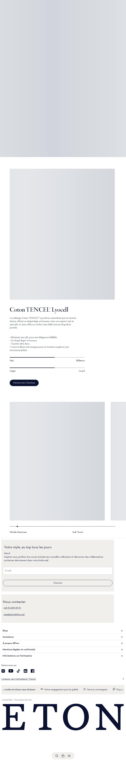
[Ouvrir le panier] (63, 756)
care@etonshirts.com (14, 614)
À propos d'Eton (63, 643)
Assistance (63, 637)
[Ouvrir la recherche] (57, 756)
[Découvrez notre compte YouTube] (10, 671)
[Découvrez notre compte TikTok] (18, 671)
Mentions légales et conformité (63, 649)
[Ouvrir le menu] (69, 756)
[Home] (63, 717)
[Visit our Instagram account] (3, 671)
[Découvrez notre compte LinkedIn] (25, 671)
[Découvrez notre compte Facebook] (32, 671)
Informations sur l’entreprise (63, 655)
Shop (63, 630)
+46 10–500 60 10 (12, 608)
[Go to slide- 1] (40, 530)
